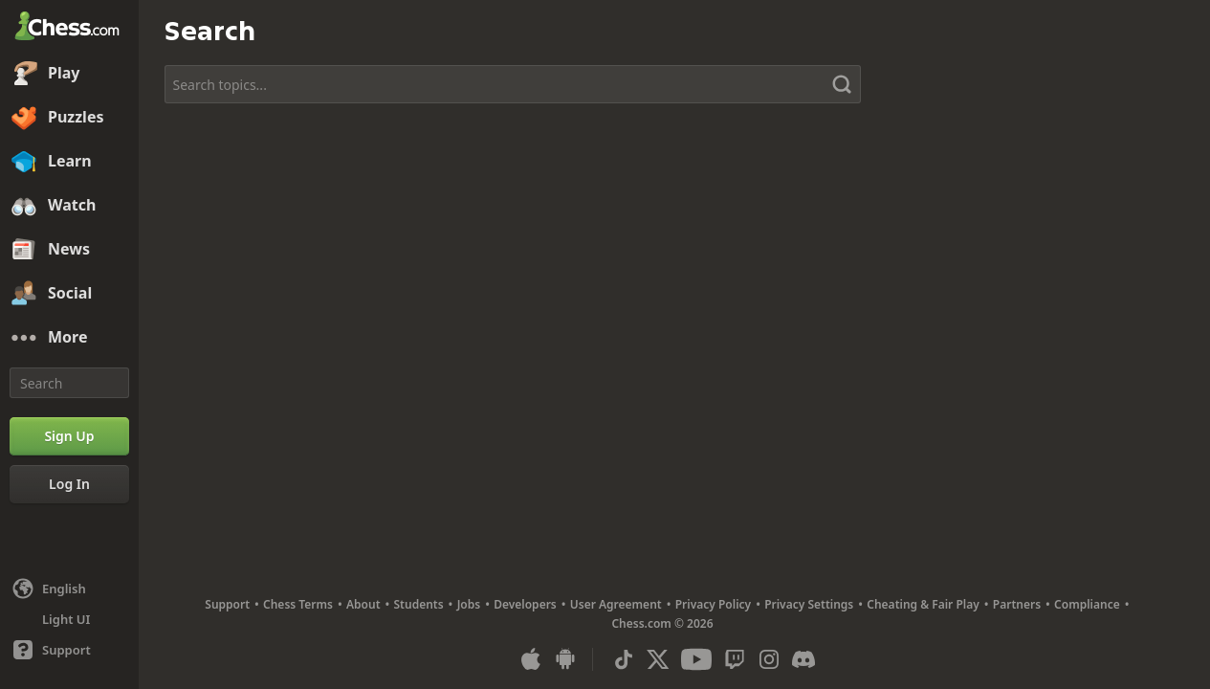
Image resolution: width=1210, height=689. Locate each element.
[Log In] (69, 484)
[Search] (69, 382)
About (363, 604)
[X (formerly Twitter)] (658, 659)
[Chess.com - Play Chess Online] (69, 28)
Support (227, 604)
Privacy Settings (808, 604)
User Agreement (616, 604)
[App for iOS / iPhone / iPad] (530, 659)
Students (419, 604)
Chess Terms (298, 604)
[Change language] (69, 588)
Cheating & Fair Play (923, 604)
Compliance (1087, 604)
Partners (1017, 604)
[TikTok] (623, 659)
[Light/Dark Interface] (69, 619)
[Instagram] (769, 659)
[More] (69, 338)
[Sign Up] (69, 436)
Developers (525, 604)
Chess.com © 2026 (662, 623)
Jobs (469, 604)
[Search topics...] (513, 84)
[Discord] (803, 659)
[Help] (69, 649)
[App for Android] (565, 659)
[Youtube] (696, 659)
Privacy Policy (713, 604)
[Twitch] (734, 659)
